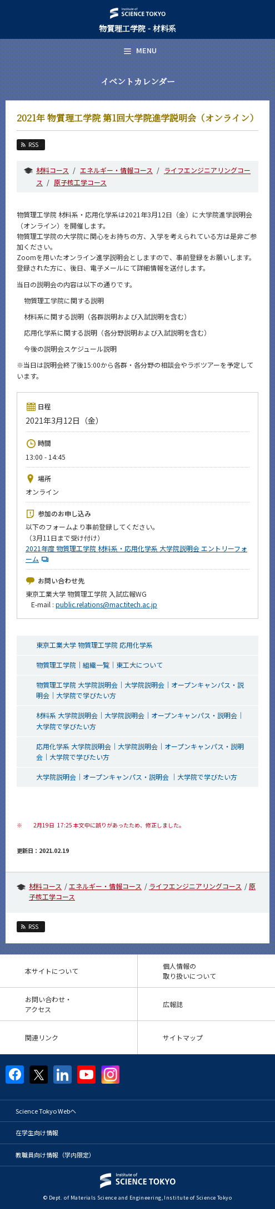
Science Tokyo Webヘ (46, 1110)
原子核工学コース (80, 182)
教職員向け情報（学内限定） (55, 1154)
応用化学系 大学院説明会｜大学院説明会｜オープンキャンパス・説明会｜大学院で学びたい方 (140, 751)
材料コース (52, 170)
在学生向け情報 (37, 1132)
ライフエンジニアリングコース (195, 886)
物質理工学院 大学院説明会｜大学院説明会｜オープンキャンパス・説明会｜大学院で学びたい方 (140, 690)
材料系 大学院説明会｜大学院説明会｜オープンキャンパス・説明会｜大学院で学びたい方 (140, 720)
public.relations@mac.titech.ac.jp (106, 604)
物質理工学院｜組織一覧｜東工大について (99, 664)
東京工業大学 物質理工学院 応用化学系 (94, 644)
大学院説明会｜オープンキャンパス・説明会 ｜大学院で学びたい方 (136, 776)
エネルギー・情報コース (116, 170)
